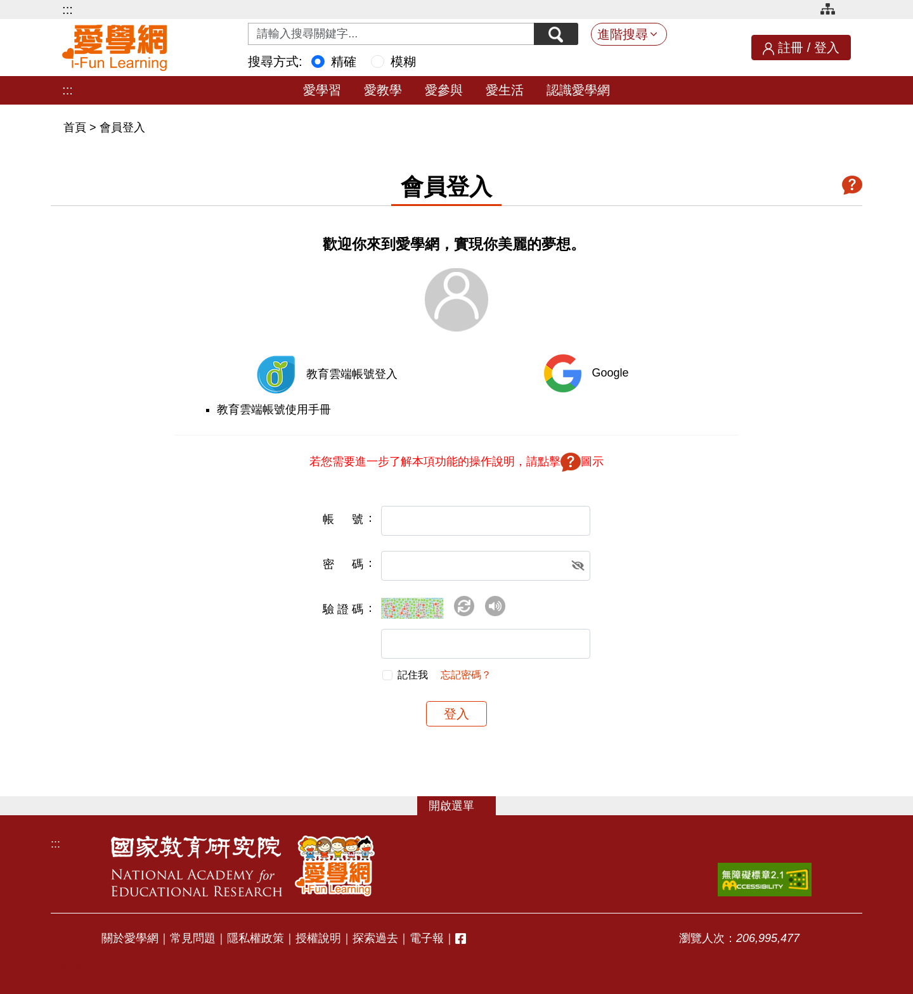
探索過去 (375, 938)
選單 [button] (462, 805)
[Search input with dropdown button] (391, 34)
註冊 (790, 48)
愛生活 (505, 90)
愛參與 (444, 90)
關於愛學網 (130, 938)
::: (67, 9)
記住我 (413, 674)
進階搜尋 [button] (622, 34)
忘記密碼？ (466, 674)
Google (610, 372)
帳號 (343, 519)
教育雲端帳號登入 (352, 374)
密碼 (343, 564)
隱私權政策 (255, 938)
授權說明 (318, 938)
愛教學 (383, 90)
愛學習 (322, 90)
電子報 (427, 938)
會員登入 (122, 127)
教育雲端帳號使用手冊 (274, 409)
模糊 (403, 61)
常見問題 (193, 938)
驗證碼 (343, 609)
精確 (343, 61)
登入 (826, 48)
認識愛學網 (578, 90)
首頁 (76, 127)
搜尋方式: (275, 61)
